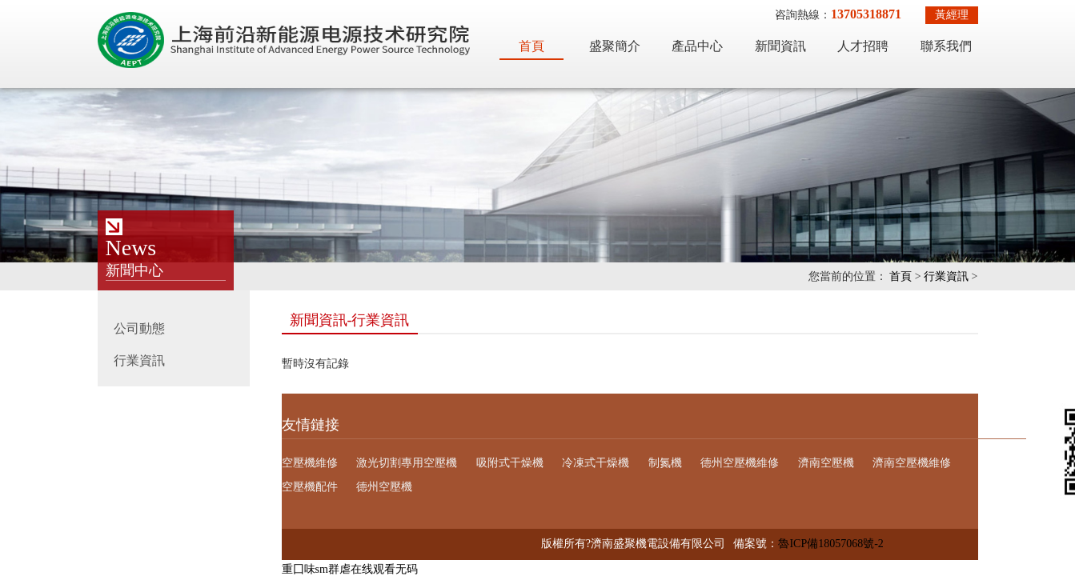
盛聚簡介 (614, 46)
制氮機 (665, 463)
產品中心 (697, 46)
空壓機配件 (310, 487)
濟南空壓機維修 (911, 463)
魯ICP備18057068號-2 (830, 544)
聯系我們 (946, 46)
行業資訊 (946, 276)
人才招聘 (862, 46)
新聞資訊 (780, 46)
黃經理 (952, 15)
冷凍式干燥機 (595, 463)
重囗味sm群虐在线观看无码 (350, 569)
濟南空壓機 (826, 463)
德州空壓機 (384, 487)
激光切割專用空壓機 (406, 463)
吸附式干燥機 (510, 463)
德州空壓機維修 (739, 463)
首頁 (531, 46)
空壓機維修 (310, 463)
